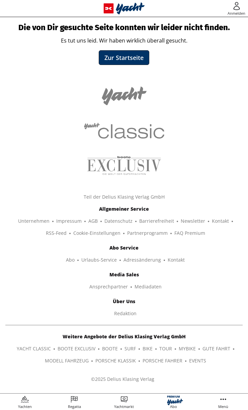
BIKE (148, 348)
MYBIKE (187, 348)
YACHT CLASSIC (34, 348)
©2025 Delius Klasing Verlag (122, 379)
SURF (130, 348)
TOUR (165, 348)
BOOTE (110, 348)
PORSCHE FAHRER (162, 360)
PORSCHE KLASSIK (115, 360)
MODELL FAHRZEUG (67, 360)
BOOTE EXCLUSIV (76, 348)
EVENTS (197, 360)
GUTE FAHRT (216, 348)
